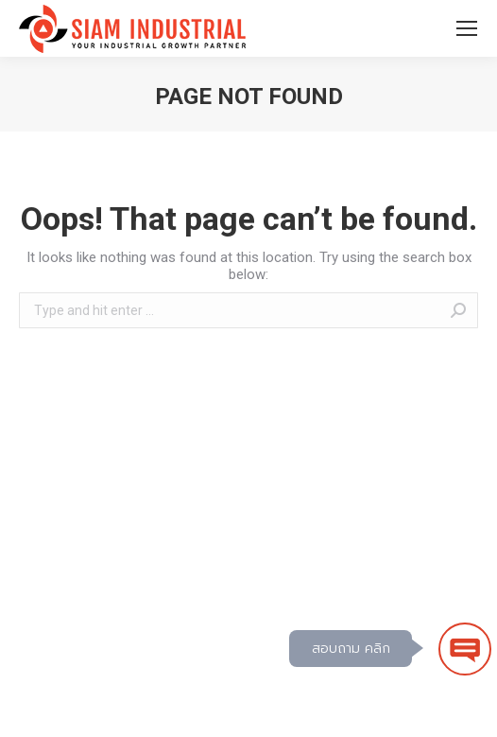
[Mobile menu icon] (466, 28)
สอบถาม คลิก (351, 648)
